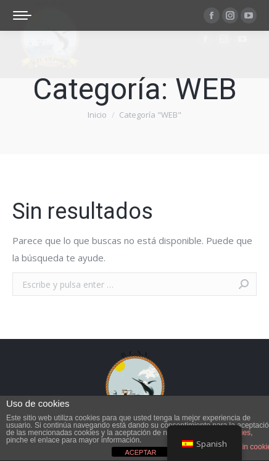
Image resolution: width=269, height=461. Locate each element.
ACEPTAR (140, 452)
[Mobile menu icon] (22, 15)
